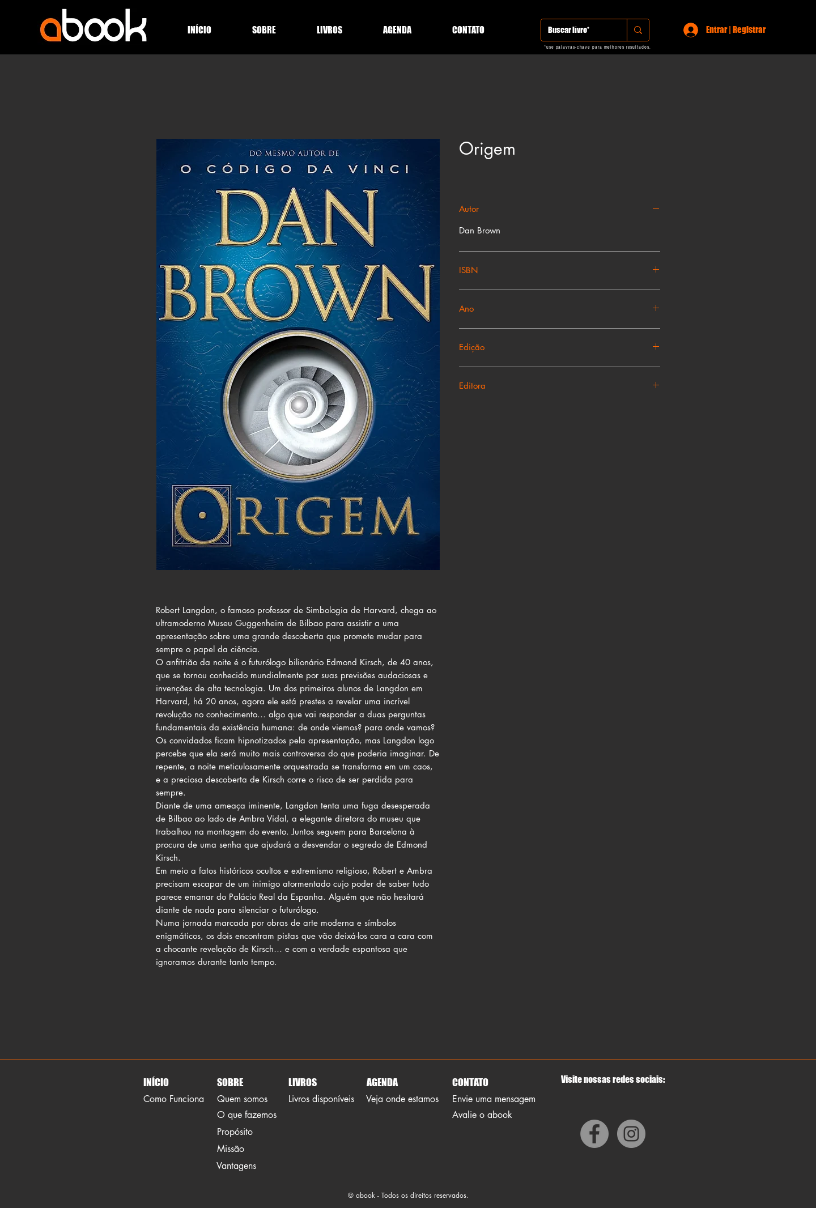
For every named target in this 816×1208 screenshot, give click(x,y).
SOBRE (230, 1082)
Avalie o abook (482, 1115)
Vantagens (236, 1166)
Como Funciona (173, 1099)
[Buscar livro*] (575, 30)
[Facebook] (594, 1134)
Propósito (235, 1132)
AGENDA (381, 1082)
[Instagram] (631, 1134)
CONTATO (470, 1082)
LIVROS (302, 1082)
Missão (230, 1149)
